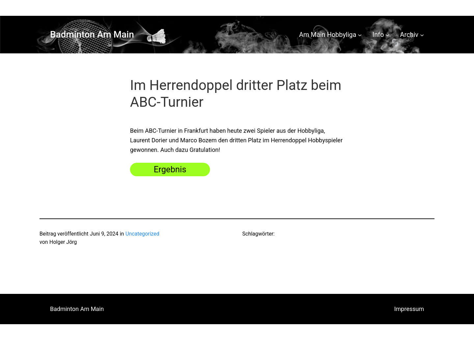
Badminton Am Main (92, 34)
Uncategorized (142, 234)
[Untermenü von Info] (387, 35)
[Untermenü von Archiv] (422, 35)
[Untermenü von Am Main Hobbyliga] (360, 35)
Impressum (409, 308)
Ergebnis (170, 169)
